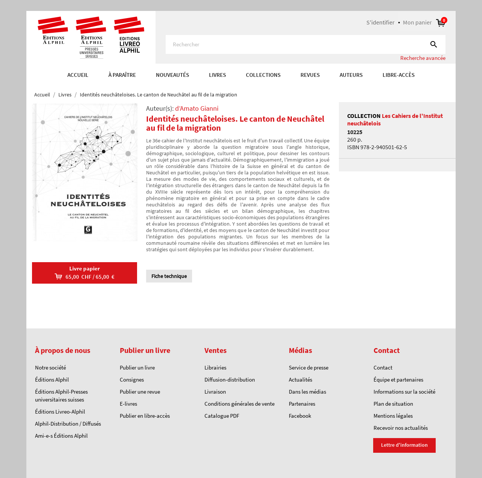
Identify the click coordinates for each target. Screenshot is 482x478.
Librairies (215, 367)
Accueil (77, 74)
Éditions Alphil (52, 379)
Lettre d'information (404, 444)
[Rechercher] (305, 44)
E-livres (128, 403)
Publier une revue (140, 391)
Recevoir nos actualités (401, 427)
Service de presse (308, 367)
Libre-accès (399, 74)
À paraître (122, 74)
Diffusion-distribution (229, 379)
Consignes (132, 379)
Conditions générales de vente (239, 403)
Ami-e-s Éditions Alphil (61, 435)
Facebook (300, 415)
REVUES (310, 74)
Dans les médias (307, 391)
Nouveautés (172, 74)
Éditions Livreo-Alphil (60, 411)
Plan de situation (393, 403)
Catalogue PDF (221, 415)
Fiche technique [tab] (169, 276)
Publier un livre (137, 367)
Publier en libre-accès (145, 415)
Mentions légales (393, 415)
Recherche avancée (422, 57)
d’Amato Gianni (196, 108)
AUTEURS (351, 74)
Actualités (300, 379)
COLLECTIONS (263, 74)
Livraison (215, 391)
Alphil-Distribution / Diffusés (68, 423)
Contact (383, 367)
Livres (217, 74)
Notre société (50, 367)
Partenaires (302, 403)
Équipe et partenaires (398, 379)
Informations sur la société (404, 391)
